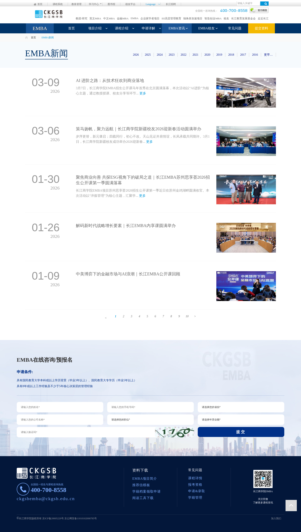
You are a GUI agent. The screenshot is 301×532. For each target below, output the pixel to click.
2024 (160, 54)
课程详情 (195, 478)
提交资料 (261, 28)
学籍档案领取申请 (146, 491)
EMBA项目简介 (144, 478)
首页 (39, 4)
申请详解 (148, 28)
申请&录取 (196, 491)
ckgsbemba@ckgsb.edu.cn (46, 498)
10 (187, 316)
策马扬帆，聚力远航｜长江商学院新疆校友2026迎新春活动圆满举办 (138, 129)
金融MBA (123, 18)
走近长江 (263, 18)
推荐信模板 (141, 485)
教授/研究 (81, 18)
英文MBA (95, 18)
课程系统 (58, 4)
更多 (142, 93)
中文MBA (109, 18)
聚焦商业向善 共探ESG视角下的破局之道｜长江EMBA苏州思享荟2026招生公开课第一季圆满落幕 (143, 180)
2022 (183, 54)
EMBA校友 (206, 28)
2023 (172, 54)
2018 (231, 54)
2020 (207, 54)
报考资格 (195, 484)
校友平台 (130, 4)
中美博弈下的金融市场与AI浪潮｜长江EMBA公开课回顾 (128, 274)
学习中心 (94, 4)
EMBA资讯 (176, 28)
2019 (219, 54)
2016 (255, 54)
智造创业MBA (213, 18)
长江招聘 (171, 4)
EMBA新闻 (48, 37)
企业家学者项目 (149, 18)
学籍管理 (195, 497)
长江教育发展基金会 (243, 18)
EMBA (135, 18)
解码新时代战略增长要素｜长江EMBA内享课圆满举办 (126, 225)
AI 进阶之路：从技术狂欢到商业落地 (110, 80)
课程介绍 (121, 28)
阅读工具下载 (143, 498)
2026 (136, 54)
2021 (195, 54)
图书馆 (111, 4)
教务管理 (76, 4)
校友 (226, 18)
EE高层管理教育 (171, 18)
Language (151, 4)
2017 (243, 54)
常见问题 (234, 28)
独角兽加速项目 (192, 18)
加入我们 (276, 518)
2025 (148, 54)
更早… (268, 54)
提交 (241, 432)
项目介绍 (95, 28)
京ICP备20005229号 (53, 518)
